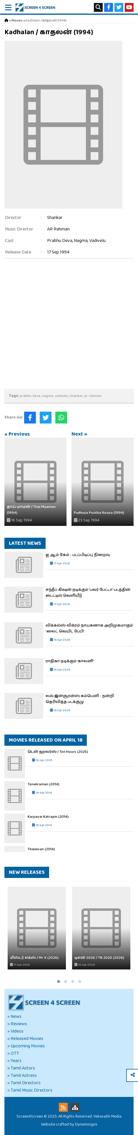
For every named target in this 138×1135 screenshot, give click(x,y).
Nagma (81, 240)
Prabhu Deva (59, 240)
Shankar (55, 217)
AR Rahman (58, 229)
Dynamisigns (86, 1124)
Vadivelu (97, 240)
